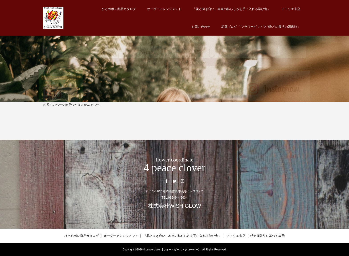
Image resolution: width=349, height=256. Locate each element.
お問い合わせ (200, 26)
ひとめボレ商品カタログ (119, 9)
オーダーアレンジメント (164, 9)
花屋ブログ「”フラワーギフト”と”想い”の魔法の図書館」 (260, 26)
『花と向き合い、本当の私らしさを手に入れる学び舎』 (231, 9)
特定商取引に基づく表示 (267, 236)
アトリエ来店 (291, 9)
